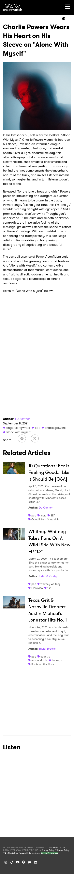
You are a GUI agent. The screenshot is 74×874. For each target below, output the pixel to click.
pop (37, 427)
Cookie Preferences (49, 853)
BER (53, 515)
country (45, 657)
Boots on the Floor (42, 664)
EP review (37, 588)
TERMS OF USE (58, 847)
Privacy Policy (48, 850)
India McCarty (48, 576)
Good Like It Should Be (45, 519)
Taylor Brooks (47, 649)
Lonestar (57, 660)
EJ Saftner (22, 419)
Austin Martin (39, 660)
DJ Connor (46, 508)
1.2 (49, 588)
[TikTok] (12, 862)
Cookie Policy (63, 850)
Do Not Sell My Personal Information (21, 853)
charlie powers (55, 427)
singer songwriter (18, 427)
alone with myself (18, 432)
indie (43, 515)
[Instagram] (6, 862)
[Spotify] (24, 862)
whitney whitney (50, 584)
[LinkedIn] (35, 862)
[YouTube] (18, 862)
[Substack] (30, 862)
